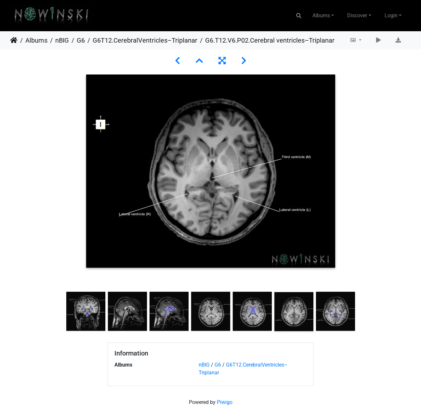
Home (14, 40)
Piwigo (224, 402)
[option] (86, 311)
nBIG (62, 40)
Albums (321, 15)
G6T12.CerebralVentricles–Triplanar (145, 40)
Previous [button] (60, 313)
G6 (81, 40)
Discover (357, 15)
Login (391, 15)
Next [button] (361, 313)
